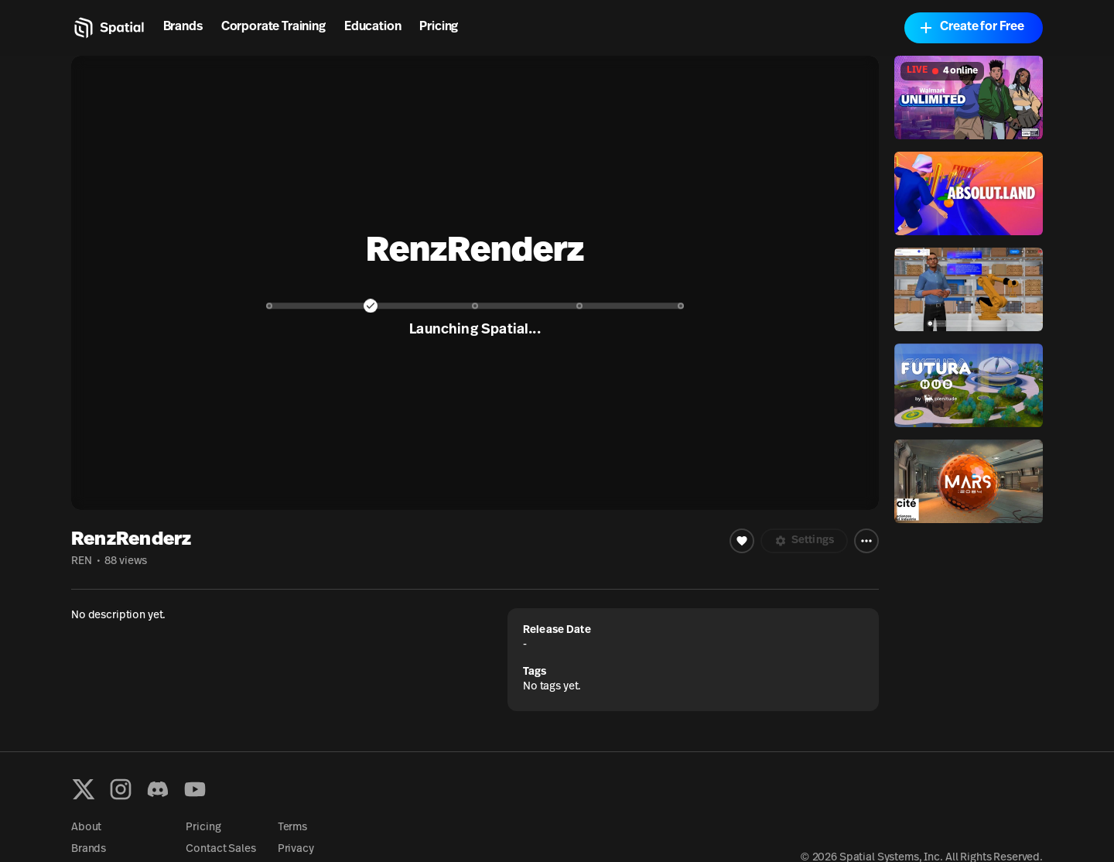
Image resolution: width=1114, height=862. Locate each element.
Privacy (296, 849)
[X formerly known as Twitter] (83, 789)
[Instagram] (120, 789)
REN (81, 561)
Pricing (438, 27)
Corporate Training (273, 27)
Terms (292, 827)
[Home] (108, 27)
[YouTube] (195, 789)
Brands (183, 27)
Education (373, 27)
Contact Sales (220, 849)
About (86, 827)
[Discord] (157, 789)
